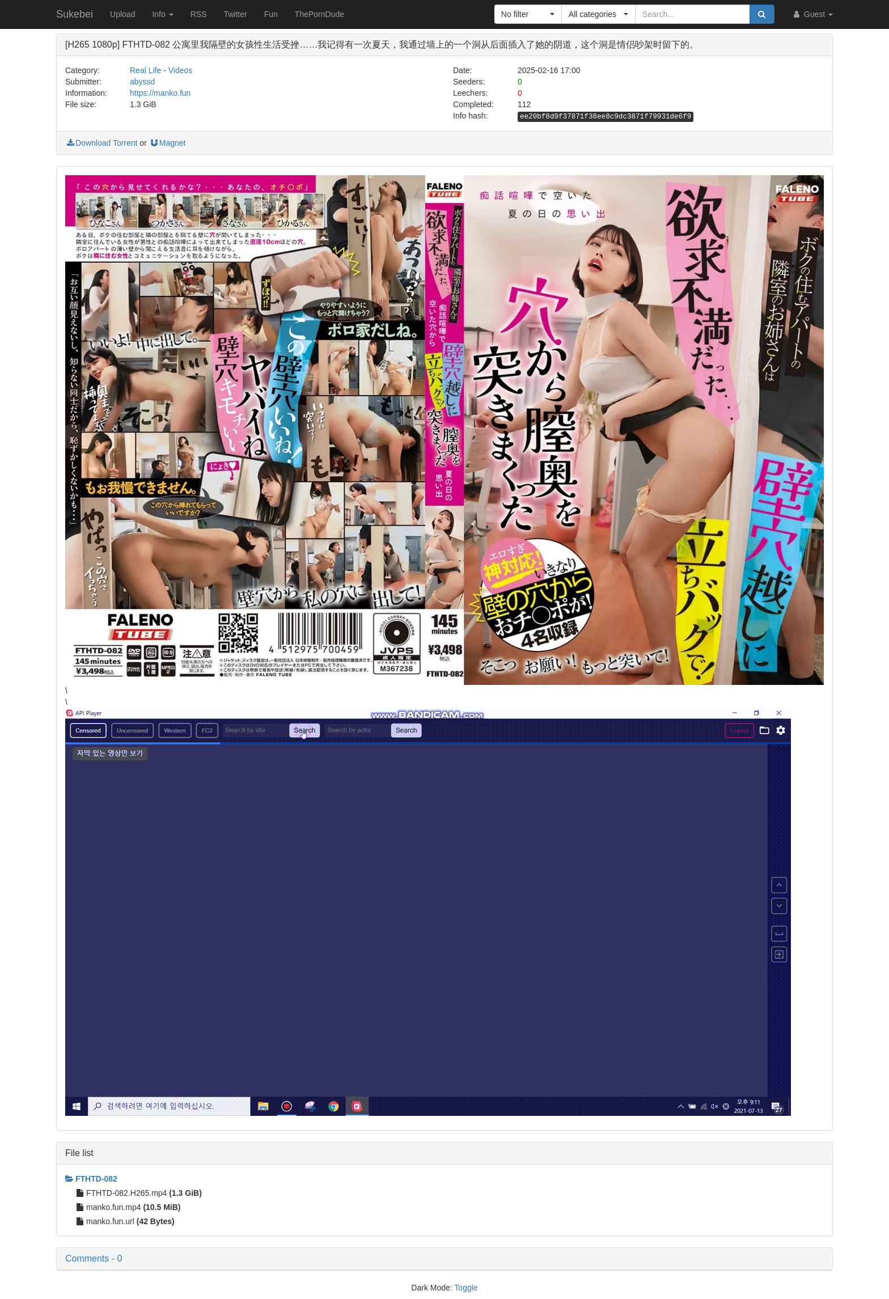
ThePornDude (319, 14)
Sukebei (74, 14)
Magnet (167, 142)
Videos (180, 70)
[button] (528, 14)
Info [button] (162, 14)
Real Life (145, 70)
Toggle (465, 1287)
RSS (198, 14)
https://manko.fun (160, 93)
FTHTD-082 (91, 1178)
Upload (122, 14)
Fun (271, 14)
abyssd (142, 81)
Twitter (235, 14)
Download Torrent (101, 142)
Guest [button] (812, 14)
